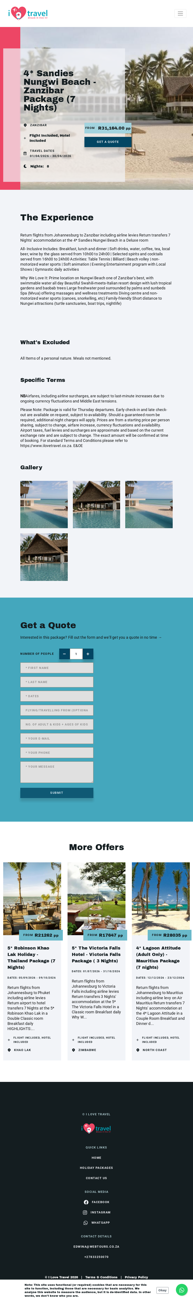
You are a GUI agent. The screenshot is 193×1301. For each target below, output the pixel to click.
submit (56, 792)
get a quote (108, 142)
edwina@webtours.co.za (96, 1246)
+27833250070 (96, 1257)
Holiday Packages (96, 1167)
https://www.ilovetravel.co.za (45, 445)
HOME (97, 1157)
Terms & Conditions (101, 1277)
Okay (162, 1290)
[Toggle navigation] (180, 13)
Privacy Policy (136, 1277)
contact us (96, 1178)
